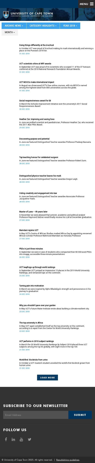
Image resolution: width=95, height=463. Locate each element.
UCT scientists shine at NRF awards (35, 64)
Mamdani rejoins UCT (28, 230)
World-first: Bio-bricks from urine (33, 360)
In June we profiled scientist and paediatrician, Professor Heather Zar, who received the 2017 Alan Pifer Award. (56, 123)
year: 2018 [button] (70, 25)
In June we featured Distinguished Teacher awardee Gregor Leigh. (48, 179)
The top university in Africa (31, 323)
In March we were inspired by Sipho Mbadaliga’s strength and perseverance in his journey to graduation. (55, 290)
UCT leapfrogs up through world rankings (37, 267)
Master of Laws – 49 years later (33, 212)
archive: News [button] (14, 25)
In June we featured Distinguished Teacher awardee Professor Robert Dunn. (53, 160)
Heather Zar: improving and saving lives (36, 119)
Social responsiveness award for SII (35, 101)
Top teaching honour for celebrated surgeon (38, 157)
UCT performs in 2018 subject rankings (36, 341)
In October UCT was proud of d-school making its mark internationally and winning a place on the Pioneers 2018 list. (56, 49)
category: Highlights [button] (43, 25)
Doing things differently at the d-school (36, 45)
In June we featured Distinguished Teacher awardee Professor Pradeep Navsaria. (55, 142)
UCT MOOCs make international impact (36, 82)
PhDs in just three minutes (31, 249)
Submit (80, 414)
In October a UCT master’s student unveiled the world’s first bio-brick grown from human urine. (54, 364)
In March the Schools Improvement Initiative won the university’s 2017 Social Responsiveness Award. (53, 105)
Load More (47, 377)
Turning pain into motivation (31, 286)
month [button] (10, 32)
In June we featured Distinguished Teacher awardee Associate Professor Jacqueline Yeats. (51, 197)
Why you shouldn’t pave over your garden (37, 305)
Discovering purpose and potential (34, 139)
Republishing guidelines (67, 459)
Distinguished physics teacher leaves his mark (40, 176)
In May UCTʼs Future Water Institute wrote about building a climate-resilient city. (54, 309)
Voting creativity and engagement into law (38, 193)
